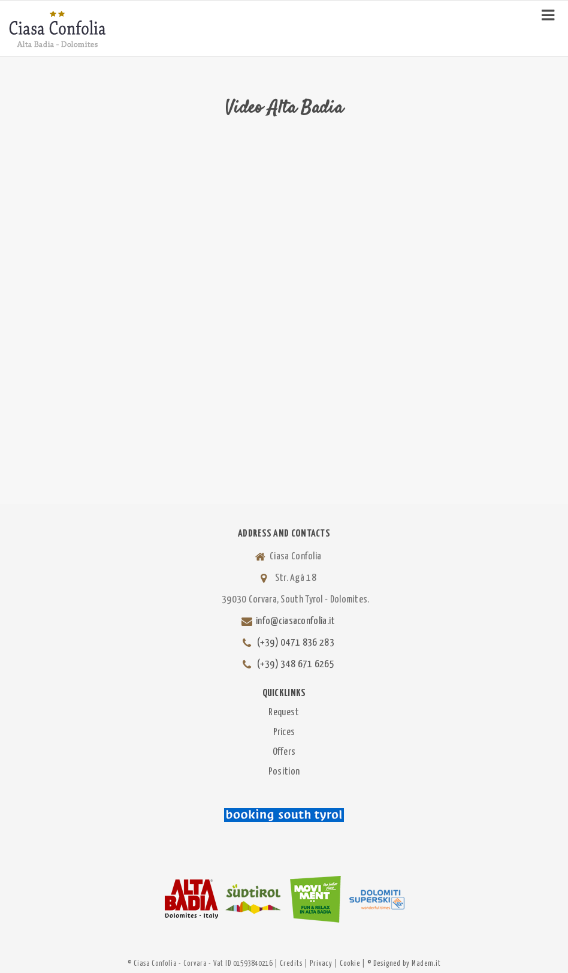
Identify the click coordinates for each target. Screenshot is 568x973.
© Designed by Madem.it (404, 964)
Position (284, 772)
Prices (284, 732)
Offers (284, 752)
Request (283, 712)
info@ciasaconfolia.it (295, 621)
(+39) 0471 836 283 (295, 643)
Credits (291, 964)
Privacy (321, 964)
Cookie (350, 964)
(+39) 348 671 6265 (295, 664)
